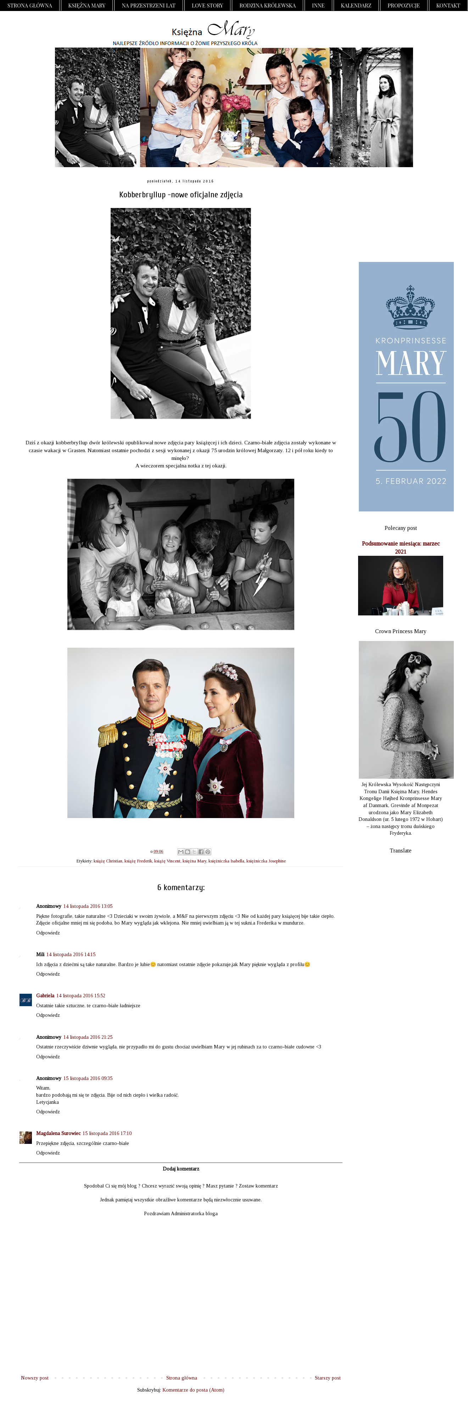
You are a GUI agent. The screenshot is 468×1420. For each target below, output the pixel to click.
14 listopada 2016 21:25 (87, 1037)
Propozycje (404, 5)
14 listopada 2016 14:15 (70, 954)
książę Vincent (167, 861)
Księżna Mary (87, 5)
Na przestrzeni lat (149, 5)
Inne (318, 5)
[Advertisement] (400, 215)
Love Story (207, 5)
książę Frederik (138, 861)
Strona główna (29, 5)
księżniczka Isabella (226, 861)
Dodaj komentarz (181, 1169)
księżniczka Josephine (266, 861)
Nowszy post (35, 1378)
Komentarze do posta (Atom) (193, 1390)
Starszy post (328, 1378)
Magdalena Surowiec (58, 1133)
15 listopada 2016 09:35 (87, 1078)
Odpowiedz (48, 933)
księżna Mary (194, 861)
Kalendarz (356, 5)
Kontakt (448, 5)
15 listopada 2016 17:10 (107, 1133)
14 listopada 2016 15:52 (80, 995)
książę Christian (108, 861)
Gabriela (45, 995)
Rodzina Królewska (267, 5)
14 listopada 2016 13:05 (87, 906)
